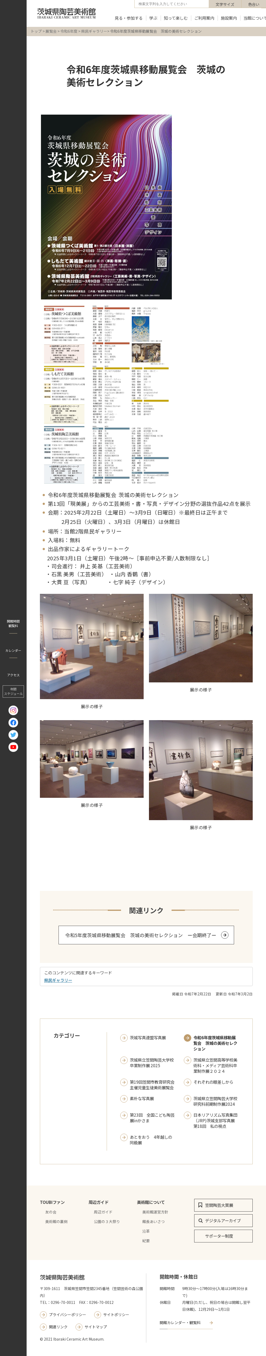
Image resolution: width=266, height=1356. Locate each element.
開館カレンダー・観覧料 (180, 1322)
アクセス (13, 675)
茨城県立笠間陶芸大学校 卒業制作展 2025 (152, 1062)
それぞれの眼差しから (213, 1082)
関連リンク (58, 1326)
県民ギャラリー (94, 31)
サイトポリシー (116, 1314)
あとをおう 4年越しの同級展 (151, 1139)
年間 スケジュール (13, 691)
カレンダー (13, 650)
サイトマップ (96, 1326)
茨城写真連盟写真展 (148, 1037)
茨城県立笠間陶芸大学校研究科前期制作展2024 (215, 1101)
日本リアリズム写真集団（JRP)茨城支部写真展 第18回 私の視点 (216, 1120)
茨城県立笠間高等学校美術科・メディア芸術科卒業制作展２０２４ (215, 1065)
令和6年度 (68, 31)
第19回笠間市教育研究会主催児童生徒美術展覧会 (152, 1084)
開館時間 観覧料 (13, 623)
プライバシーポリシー (67, 1314)
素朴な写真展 (142, 1098)
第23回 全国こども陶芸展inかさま (152, 1117)
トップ (36, 31)
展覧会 (51, 31)
